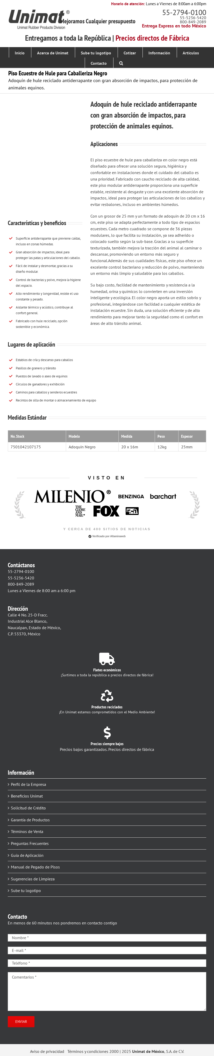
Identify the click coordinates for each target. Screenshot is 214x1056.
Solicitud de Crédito (28, 807)
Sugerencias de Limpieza (33, 878)
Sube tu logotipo (26, 890)
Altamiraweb (117, 536)
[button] (121, 63)
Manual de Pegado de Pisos (35, 867)
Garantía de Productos (30, 819)
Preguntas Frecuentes (30, 843)
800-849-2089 (193, 21)
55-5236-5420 (193, 17)
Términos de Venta (27, 831)
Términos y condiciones (87, 1051)
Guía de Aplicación (27, 855)
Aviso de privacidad (47, 1051)
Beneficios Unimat (27, 796)
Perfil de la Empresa (28, 784)
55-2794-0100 (184, 12)
